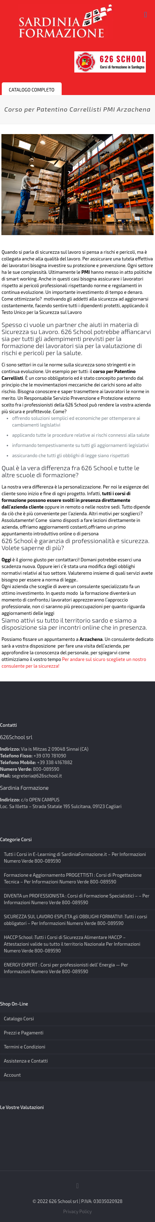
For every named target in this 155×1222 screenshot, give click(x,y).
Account (12, 1075)
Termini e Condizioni (24, 1047)
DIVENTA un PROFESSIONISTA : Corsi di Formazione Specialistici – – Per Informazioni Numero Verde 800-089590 (76, 899)
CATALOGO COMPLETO (32, 90)
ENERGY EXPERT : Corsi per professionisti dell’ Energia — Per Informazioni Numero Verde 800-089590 (66, 968)
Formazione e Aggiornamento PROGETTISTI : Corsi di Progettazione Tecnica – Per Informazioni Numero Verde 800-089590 (73, 878)
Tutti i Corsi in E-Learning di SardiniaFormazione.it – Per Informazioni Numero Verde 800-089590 (75, 857)
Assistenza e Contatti (26, 1061)
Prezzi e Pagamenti (23, 1032)
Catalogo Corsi (19, 1018)
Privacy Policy (77, 1211)
